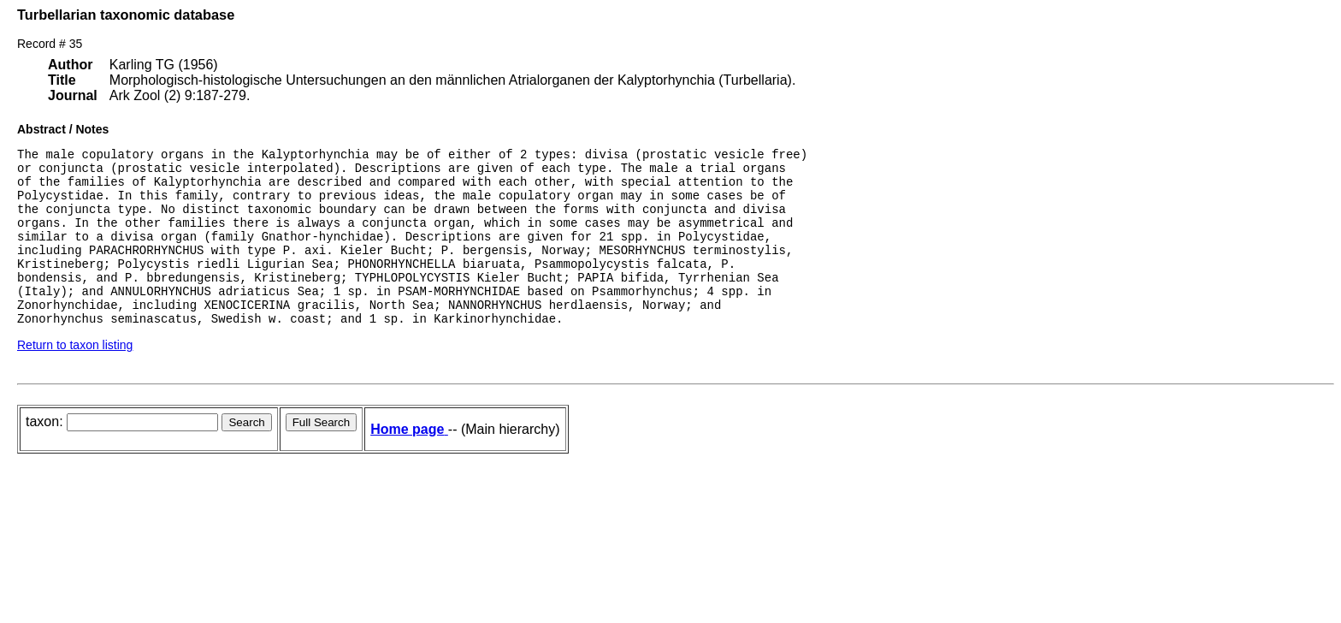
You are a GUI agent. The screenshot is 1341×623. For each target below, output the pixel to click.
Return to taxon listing (75, 378)
